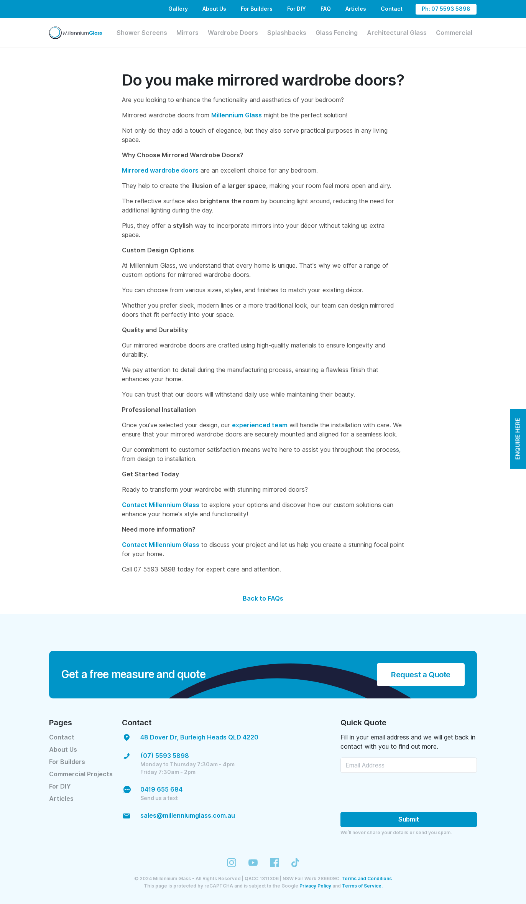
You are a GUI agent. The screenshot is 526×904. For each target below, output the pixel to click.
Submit (408, 819)
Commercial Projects (81, 774)
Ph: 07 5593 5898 (446, 9)
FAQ (326, 9)
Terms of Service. (362, 886)
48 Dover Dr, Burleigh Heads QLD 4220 (199, 737)
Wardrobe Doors (233, 32)
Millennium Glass (236, 115)
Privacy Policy (315, 886)
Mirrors (187, 32)
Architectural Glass (397, 32)
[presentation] (398, 792)
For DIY (296, 9)
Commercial (454, 32)
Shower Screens (142, 32)
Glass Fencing (337, 32)
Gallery (178, 9)
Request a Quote (420, 674)
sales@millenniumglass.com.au (187, 815)
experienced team (260, 425)
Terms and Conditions (367, 878)
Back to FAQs (263, 598)
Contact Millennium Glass (160, 505)
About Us (214, 9)
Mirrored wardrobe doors (160, 170)
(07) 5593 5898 (164, 755)
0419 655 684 (161, 789)
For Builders (257, 9)
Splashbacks (286, 32)
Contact (392, 9)
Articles (355, 9)
